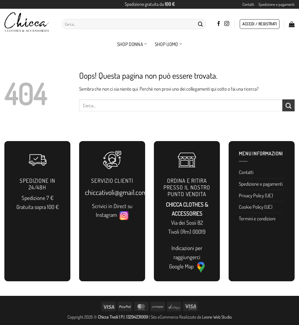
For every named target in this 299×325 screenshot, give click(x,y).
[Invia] (200, 24)
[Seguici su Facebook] (218, 24)
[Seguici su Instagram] (226, 24)
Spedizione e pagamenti (276, 4)
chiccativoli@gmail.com (116, 192)
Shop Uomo (168, 44)
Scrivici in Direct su (112, 206)
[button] (259, 24)
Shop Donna (132, 44)
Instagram (112, 215)
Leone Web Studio (217, 317)
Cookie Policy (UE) (255, 207)
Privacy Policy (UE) (256, 195)
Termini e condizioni (257, 218)
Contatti (248, 4)
